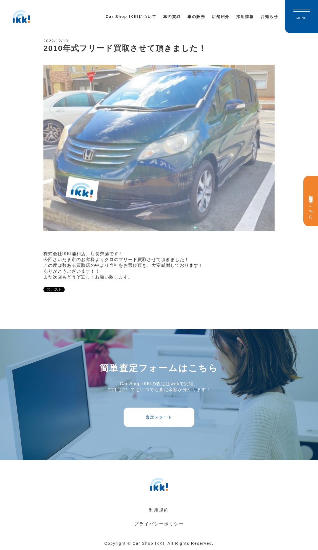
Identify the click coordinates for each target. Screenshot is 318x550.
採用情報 (245, 16)
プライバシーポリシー (159, 524)
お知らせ (269, 16)
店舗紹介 (221, 16)
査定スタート (159, 417)
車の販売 (196, 16)
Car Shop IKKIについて (131, 16)
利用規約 (159, 510)
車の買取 (172, 16)
